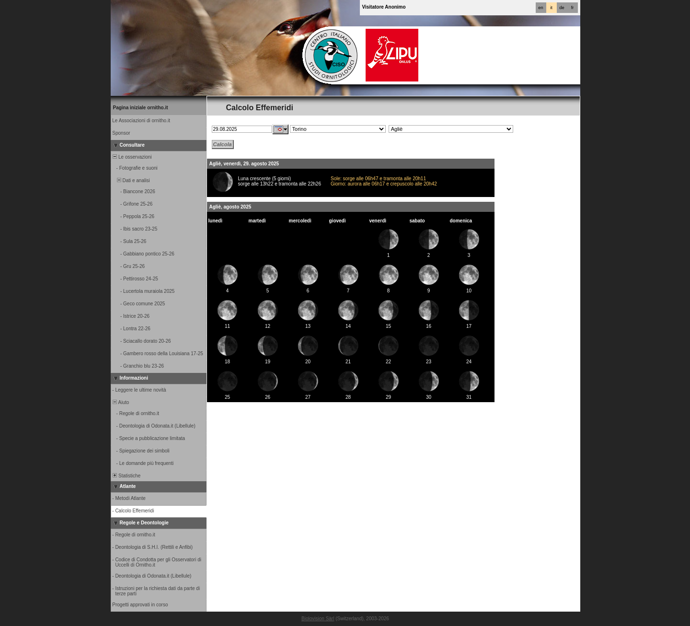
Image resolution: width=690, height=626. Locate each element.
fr (572, 7)
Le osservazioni (132, 157)
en (540, 7)
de (561, 7)
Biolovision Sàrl (317, 618)
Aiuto (120, 402)
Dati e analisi (131, 180)
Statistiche (126, 475)
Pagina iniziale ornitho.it (140, 107)
